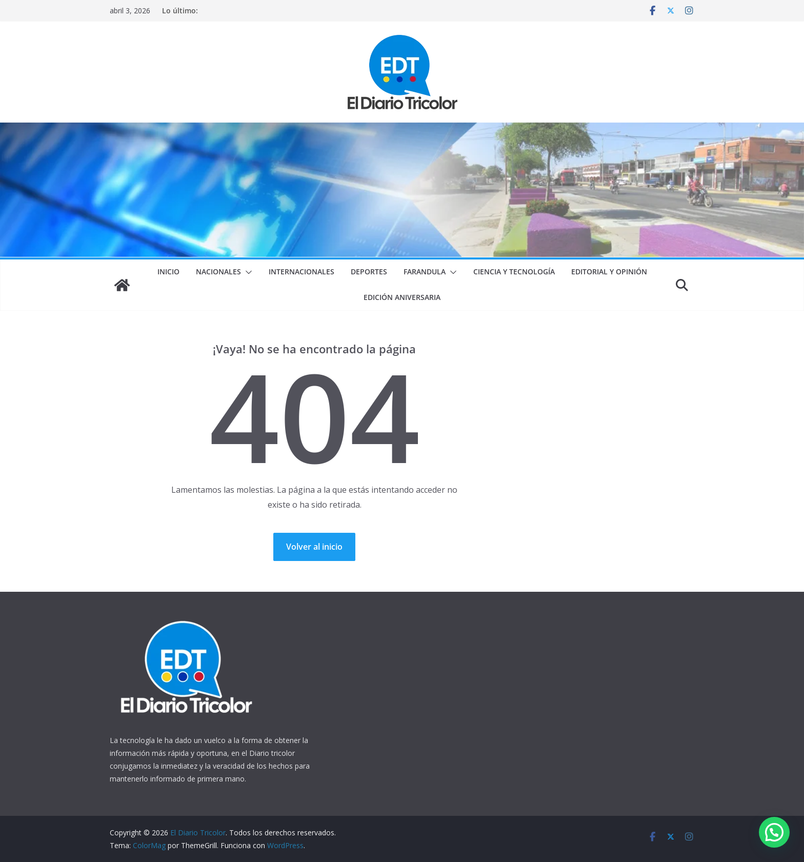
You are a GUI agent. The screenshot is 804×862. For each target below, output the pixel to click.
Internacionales (301, 271)
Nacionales (218, 271)
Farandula (425, 271)
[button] (246, 272)
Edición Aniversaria (402, 297)
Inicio (168, 271)
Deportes (369, 271)
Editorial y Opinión (609, 271)
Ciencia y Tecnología (514, 271)
